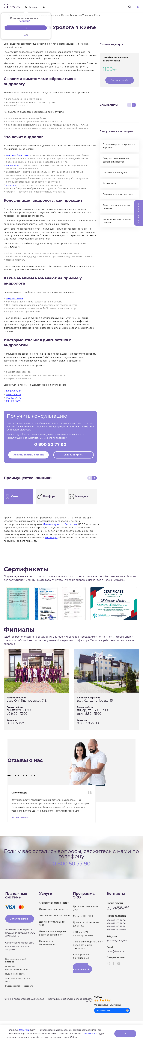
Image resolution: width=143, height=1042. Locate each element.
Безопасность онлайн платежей (16, 960)
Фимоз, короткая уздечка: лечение (117, 207)
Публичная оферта (15, 973)
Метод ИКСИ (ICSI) (83, 915)
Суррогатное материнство (54, 902)
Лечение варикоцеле (115, 172)
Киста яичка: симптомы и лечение (117, 221)
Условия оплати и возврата (19, 985)
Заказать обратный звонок (28, 454)
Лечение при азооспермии (118, 194)
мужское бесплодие (17, 155)
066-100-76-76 (13, 397)
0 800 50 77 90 (50, 444)
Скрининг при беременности (47, 942)
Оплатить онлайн (119, 80)
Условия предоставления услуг (18, 979)
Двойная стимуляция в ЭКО (52, 923)
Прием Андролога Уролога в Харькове (119, 146)
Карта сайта (89, 999)
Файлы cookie (89, 1033)
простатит (11, 185)
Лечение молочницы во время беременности (52, 933)
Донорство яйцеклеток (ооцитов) (86, 924)
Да (25, 28)
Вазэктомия (109, 183)
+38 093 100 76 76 (116, 926)
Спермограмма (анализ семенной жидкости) (116, 160)
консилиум (51, 537)
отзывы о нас (103, 1010)
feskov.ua (24, 1030)
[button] (9, 775)
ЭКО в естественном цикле (54, 915)
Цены (62, 998)
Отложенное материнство (53, 908)
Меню (138, 7)
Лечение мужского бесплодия (60, 524)
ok (125, 1033)
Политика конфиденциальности (16, 967)
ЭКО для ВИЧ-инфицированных (83, 933)
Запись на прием (73, 454)
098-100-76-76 (13, 401)
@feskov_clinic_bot (117, 940)
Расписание (79, 998)
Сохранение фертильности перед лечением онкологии (88, 944)
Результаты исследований (81, 967)
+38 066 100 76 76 (116, 923)
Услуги (69, 998)
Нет (26, 34)
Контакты (53, 998)
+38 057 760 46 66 (116, 929)
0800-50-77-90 (13, 391)
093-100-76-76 (13, 394)
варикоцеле (13, 165)
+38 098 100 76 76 (116, 920)
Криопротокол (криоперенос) (81, 956)
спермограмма (14, 298)
